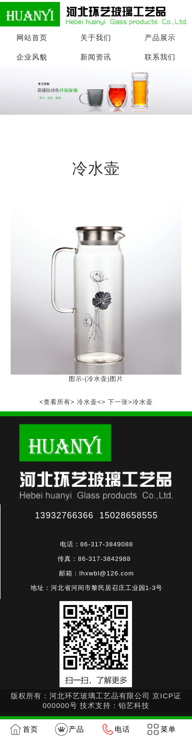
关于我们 (95, 37)
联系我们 (160, 57)
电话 (122, 729)
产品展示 (160, 37)
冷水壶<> (91, 402)
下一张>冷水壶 (130, 402)
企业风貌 (31, 57)
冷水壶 (115, 129)
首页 (54, 129)
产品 (76, 729)
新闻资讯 (95, 57)
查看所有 (57, 402)
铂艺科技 (133, 705)
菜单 (168, 729)
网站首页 (31, 37)
